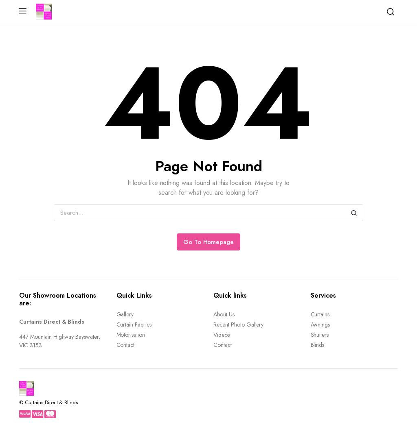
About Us (224, 314)
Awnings (320, 324)
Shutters (320, 335)
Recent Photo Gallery (238, 324)
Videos (221, 335)
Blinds (318, 345)
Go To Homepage (208, 241)
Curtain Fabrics (134, 324)
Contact (125, 345)
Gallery (125, 314)
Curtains (320, 314)
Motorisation (130, 335)
